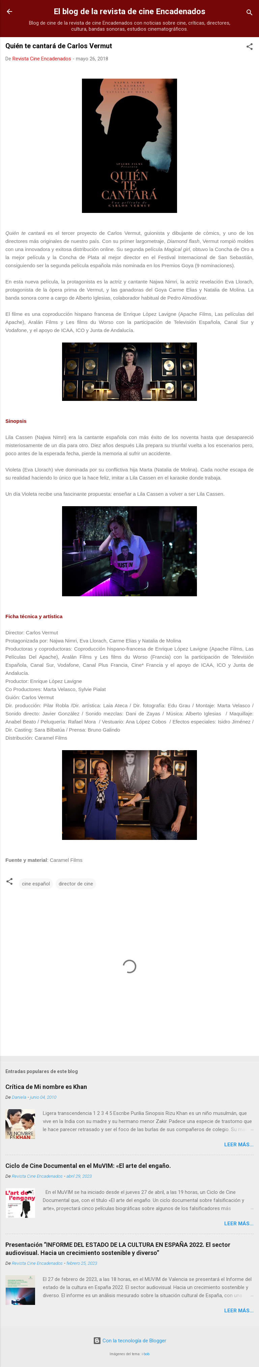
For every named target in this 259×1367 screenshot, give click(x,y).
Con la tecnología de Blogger (129, 1341)
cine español (36, 884)
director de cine (76, 884)
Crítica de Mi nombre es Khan (46, 1086)
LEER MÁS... (239, 1145)
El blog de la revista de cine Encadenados (129, 11)
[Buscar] (250, 13)
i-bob (145, 1354)
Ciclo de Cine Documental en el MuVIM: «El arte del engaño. (88, 1165)
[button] (250, 48)
